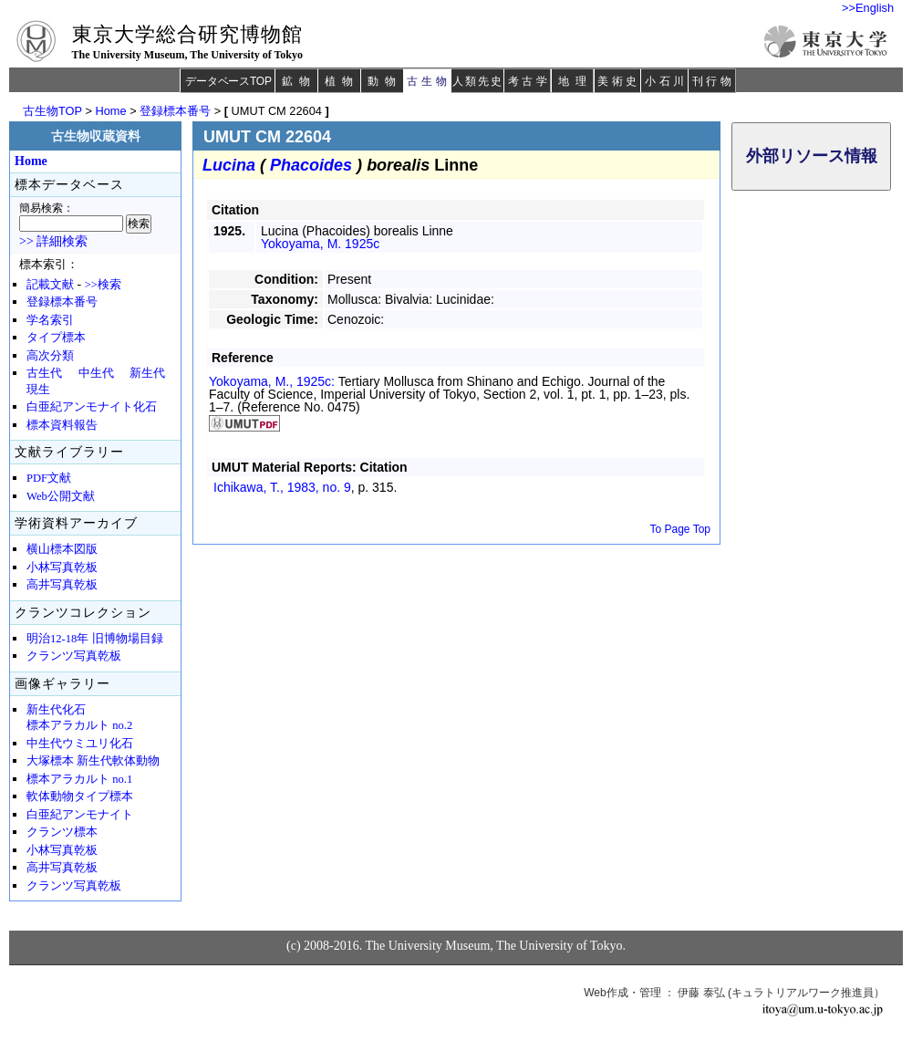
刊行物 (713, 81)
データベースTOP (228, 81)
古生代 (44, 373)
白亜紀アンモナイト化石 (91, 407)
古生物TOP (52, 111)
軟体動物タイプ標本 (79, 796)
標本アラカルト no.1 (79, 779)
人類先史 (477, 81)
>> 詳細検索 (53, 241)
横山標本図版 (62, 549)
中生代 (96, 373)
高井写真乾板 (62, 584)
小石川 (666, 81)
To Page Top (680, 529)
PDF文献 (48, 478)
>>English (868, 8)
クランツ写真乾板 (73, 656)
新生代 (147, 373)
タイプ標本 (56, 337)
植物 (342, 81)
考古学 (529, 81)
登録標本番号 (175, 111)
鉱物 (299, 81)
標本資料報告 (62, 425)
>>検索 (103, 284)
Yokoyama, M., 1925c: (273, 381)
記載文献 (50, 284)
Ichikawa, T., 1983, (282, 487)
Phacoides (311, 165)
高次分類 (50, 355)
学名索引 (50, 320)
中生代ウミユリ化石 (79, 743)
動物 (385, 81)
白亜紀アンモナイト (79, 814)
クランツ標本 (62, 832)
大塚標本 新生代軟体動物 (93, 761)
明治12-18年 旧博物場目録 (94, 638)
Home (110, 111)
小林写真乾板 (62, 567)
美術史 (618, 81)
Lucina (228, 165)
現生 (38, 389)
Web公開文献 (60, 496)
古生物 (428, 81)
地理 (575, 81)
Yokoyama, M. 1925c (320, 243)
